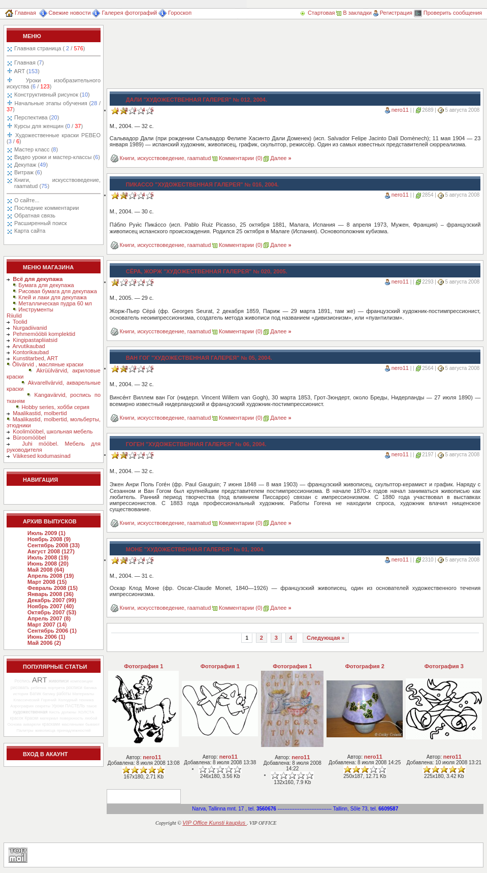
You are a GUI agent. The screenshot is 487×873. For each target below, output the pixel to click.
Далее (280, 158)
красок (16, 718)
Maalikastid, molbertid (40, 413)
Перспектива (36, 117)
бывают (92, 724)
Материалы (83, 694)
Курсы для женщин (48, 126)
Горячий (48, 700)
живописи (59, 680)
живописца (45, 730)
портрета (56, 687)
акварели (32, 724)
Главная (20, 13)
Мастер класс (36, 149)
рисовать (20, 687)
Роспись (22, 680)
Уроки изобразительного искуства (54, 83)
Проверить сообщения (448, 13)
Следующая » (326, 638)
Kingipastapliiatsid (35, 340)
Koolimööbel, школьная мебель (52, 431)
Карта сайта (29, 231)
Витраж (28, 172)
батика (90, 687)
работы (64, 694)
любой (91, 718)
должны (68, 712)
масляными (72, 724)
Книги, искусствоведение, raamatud (57, 183)
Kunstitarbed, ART (35, 358)
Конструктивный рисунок (52, 94)
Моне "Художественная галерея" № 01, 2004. (195, 549)
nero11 (400, 110)
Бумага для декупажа (46, 285)
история (20, 694)
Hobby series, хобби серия (55, 407)
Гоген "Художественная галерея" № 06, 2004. (196, 444)
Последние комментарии (46, 208)
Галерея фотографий (124, 13)
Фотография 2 (364, 666)
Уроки (57, 705)
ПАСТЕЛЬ (75, 705)
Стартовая (318, 13)
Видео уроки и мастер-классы (57, 157)
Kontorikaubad (31, 352)
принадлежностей (74, 730)
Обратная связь (34, 215)
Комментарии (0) (241, 158)
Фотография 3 (444, 666)
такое (91, 706)
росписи (74, 687)
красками (51, 724)
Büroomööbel (29, 437)
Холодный (67, 700)
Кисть (54, 712)
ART (26, 71)
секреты (42, 706)
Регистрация (392, 13)
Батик (35, 693)
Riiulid (14, 316)
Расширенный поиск (40, 223)
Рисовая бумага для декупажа (57, 291)
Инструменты (35, 309)
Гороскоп (174, 13)
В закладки (353, 13)
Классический (26, 700)
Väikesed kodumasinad (42, 456)
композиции (81, 681)
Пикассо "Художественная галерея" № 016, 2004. (202, 184)
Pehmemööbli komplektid (44, 334)
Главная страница (49, 48)
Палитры (24, 730)
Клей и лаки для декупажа (52, 297)
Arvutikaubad (29, 346)
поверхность (71, 718)
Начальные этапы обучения (54, 106)
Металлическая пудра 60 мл (55, 303)
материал (49, 718)
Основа (15, 724)
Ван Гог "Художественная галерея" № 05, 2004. (199, 358)
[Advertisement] (151, 56)
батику (49, 694)
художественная (30, 711)
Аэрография (22, 706)
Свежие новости (65, 13)
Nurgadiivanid (30, 328)
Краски (32, 718)
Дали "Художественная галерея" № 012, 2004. (196, 100)
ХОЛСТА (86, 712)
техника (86, 700)
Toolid (20, 322)
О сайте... (27, 200)
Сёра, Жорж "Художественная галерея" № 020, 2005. (206, 271)
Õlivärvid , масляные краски (47, 364)
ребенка (38, 687)
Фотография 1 (143, 666)
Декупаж (31, 165)
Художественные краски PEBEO (54, 138)
